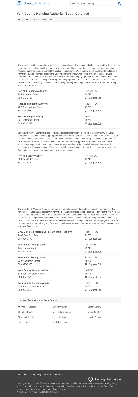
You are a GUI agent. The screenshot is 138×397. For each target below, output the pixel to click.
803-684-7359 (25, 123)
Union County (94, 312)
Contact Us (22, 374)
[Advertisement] (69, 44)
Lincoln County (94, 317)
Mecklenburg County (62, 312)
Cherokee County (26, 312)
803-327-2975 (25, 264)
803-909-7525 (25, 290)
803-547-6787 (25, 98)
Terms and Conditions (53, 374)
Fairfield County (60, 322)
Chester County (60, 307)
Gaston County (94, 307)
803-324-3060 (25, 110)
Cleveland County (26, 317)
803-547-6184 (25, 162)
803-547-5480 (25, 251)
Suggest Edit (93, 98)
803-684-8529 (25, 277)
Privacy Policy (35, 374)
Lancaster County (60, 317)
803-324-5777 (25, 239)
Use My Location (27, 307)
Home (20, 19)
